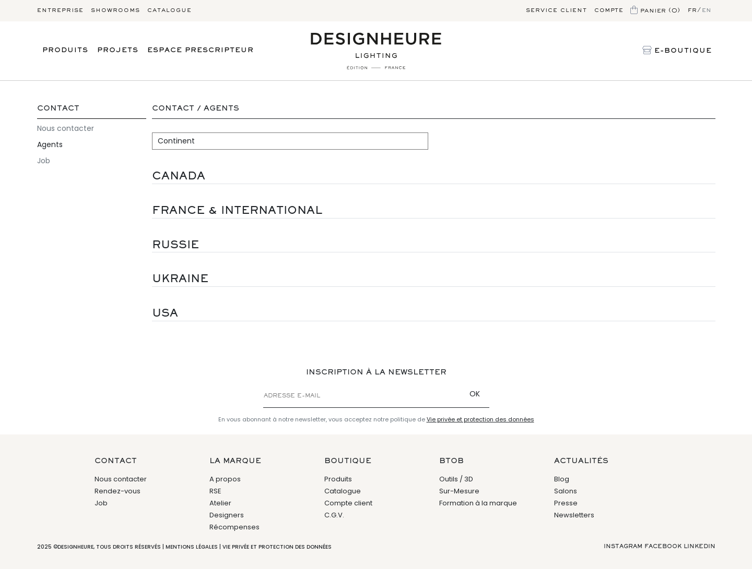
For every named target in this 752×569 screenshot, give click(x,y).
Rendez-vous (117, 491)
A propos (225, 479)
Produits (65, 50)
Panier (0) (655, 11)
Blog (561, 479)
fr (692, 10)
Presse (566, 503)
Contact (58, 108)
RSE (215, 491)
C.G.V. (334, 515)
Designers (226, 515)
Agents (50, 144)
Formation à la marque (478, 503)
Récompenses (234, 527)
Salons (565, 491)
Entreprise (60, 10)
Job (43, 160)
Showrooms (115, 10)
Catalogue (169, 10)
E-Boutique (677, 51)
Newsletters (574, 515)
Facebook (663, 546)
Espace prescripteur (200, 50)
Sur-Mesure (459, 491)
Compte (608, 10)
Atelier (220, 503)
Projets (117, 50)
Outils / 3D (456, 479)
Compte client (348, 503)
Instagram (623, 546)
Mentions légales (192, 547)
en (707, 10)
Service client (556, 10)
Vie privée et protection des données (480, 419)
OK (474, 394)
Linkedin (699, 546)
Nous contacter (65, 128)
